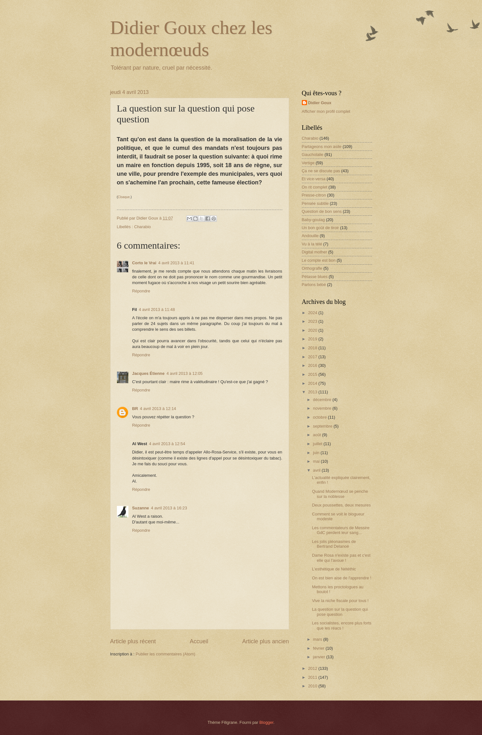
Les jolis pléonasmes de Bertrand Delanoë (334, 544)
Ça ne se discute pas (321, 170)
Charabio (142, 226)
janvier (319, 656)
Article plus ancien (265, 641)
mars (318, 639)
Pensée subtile (315, 203)
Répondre (141, 291)
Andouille (310, 235)
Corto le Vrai (144, 262)
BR (135, 408)
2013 (313, 392)
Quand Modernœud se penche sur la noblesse (340, 494)
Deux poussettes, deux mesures (341, 505)
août (317, 434)
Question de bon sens (322, 211)
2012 (313, 668)
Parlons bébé (314, 284)
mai (317, 461)
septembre (323, 426)
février (319, 648)
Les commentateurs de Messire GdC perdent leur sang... (341, 530)
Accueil (199, 641)
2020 (313, 330)
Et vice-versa (313, 178)
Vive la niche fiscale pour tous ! (340, 600)
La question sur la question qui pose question (340, 611)
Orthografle (312, 268)
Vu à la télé (312, 244)
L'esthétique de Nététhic (334, 569)
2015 (313, 374)
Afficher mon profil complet (326, 111)
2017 (313, 356)
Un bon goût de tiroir (320, 227)
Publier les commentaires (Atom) (165, 654)
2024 (313, 312)
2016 (313, 365)
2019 (313, 339)
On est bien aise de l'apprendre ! (341, 578)
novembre (323, 408)
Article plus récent (133, 641)
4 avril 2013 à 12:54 (167, 443)
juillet (318, 443)
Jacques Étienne (148, 373)
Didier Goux (320, 102)
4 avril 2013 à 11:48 (157, 309)
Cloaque (124, 197)
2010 (313, 686)
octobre (320, 417)
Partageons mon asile (322, 146)
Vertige (308, 162)
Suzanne (140, 508)
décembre (323, 399)
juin (317, 452)
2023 (313, 321)
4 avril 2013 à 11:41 (176, 262)
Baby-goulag (313, 219)
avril (317, 470)
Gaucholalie (313, 154)
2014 (313, 383)
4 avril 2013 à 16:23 (169, 508)
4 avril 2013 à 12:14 (158, 408)
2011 (313, 677)
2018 (313, 347)
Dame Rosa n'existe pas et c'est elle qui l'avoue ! (341, 557)
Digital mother (314, 252)
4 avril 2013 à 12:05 (184, 373)
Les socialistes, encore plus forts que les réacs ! (341, 625)
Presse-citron (314, 195)
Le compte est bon (319, 260)
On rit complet (314, 187)
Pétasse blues (315, 276)
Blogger (266, 722)
